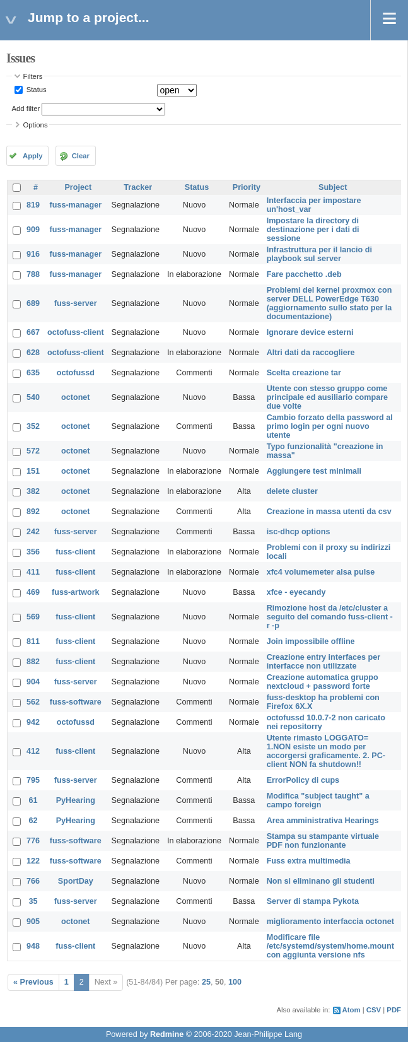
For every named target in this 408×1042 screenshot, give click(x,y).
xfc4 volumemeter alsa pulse (321, 572)
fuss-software (76, 702)
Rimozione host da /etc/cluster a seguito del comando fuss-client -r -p (330, 617)
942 (33, 722)
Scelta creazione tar (304, 372)
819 (33, 205)
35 (33, 901)
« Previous (33, 982)
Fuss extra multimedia (309, 861)
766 (33, 881)
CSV (373, 1010)
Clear (81, 156)
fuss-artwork (76, 592)
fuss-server (75, 303)
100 (235, 982)
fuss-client (75, 551)
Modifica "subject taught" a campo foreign (318, 800)
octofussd (76, 372)
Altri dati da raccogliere (311, 352)
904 (33, 681)
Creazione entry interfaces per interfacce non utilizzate (324, 661)
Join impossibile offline (311, 641)
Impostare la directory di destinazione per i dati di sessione (313, 229)
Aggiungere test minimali (314, 471)
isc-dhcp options (298, 531)
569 (33, 616)
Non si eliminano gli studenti (321, 881)
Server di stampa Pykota (313, 901)
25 (206, 982)
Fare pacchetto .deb (304, 274)
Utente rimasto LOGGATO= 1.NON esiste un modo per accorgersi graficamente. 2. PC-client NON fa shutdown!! (326, 751)
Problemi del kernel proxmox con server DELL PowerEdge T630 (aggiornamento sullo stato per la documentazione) (329, 303)
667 (33, 332)
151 (33, 471)
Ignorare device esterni (310, 332)
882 (33, 661)
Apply (32, 156)
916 (33, 254)
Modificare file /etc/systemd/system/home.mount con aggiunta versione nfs (330, 946)
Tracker (138, 187)
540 (33, 397)
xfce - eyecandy (296, 592)
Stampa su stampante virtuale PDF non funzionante (323, 841)
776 (33, 840)
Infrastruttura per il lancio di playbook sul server (319, 254)
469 (33, 592)
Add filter (26, 108)
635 (33, 372)
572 (33, 451)
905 (33, 921)
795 (33, 780)
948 (33, 946)
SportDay (75, 881)
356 (33, 551)
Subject (332, 187)
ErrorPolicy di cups (303, 780)
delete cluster (292, 491)
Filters (33, 76)
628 (33, 352)
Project (77, 187)
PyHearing (75, 800)
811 (33, 641)
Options (35, 125)
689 (33, 303)
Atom (351, 1010)
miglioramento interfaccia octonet (330, 921)
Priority (246, 187)
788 (33, 274)
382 (33, 491)
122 (33, 861)
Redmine (167, 1034)
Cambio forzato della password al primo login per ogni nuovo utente (330, 426)
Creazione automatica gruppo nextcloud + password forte (322, 682)
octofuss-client (75, 332)
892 (33, 511)
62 (33, 820)
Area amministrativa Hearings (323, 820)
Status (36, 89)
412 (33, 751)
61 (33, 800)
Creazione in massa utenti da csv (329, 511)
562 (33, 702)
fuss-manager (76, 205)
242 (33, 531)
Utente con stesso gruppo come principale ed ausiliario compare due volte (327, 397)
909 (33, 229)
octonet (75, 397)
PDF (394, 1010)
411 (33, 572)
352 (33, 426)
